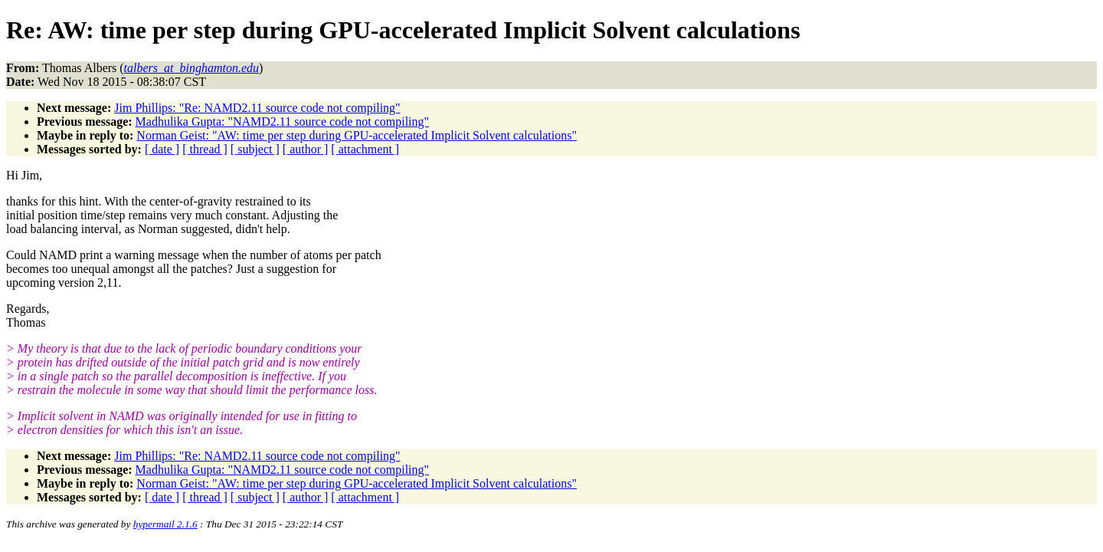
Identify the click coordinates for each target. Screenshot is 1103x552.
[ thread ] (204, 149)
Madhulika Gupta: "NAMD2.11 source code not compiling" (283, 121)
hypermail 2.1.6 (165, 524)
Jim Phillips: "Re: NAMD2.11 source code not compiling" (257, 107)
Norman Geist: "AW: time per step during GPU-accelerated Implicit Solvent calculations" (356, 135)
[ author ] (306, 149)
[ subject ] (255, 149)
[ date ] (162, 149)
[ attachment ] (365, 149)
